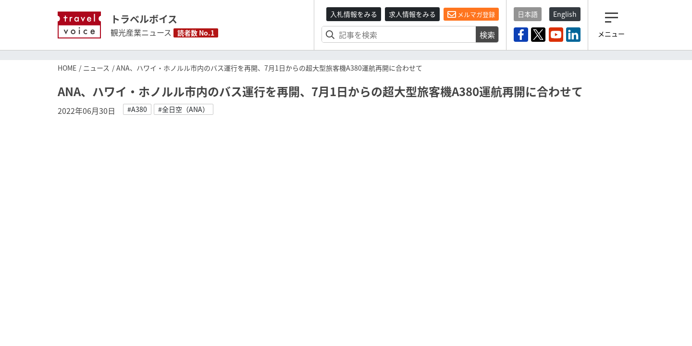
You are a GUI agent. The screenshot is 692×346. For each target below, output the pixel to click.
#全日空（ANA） (183, 109)
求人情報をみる (412, 14)
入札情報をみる (353, 14)
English (565, 14)
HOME (67, 68)
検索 (487, 34)
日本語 (528, 14)
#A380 (137, 109)
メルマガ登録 (471, 14)
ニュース (96, 68)
